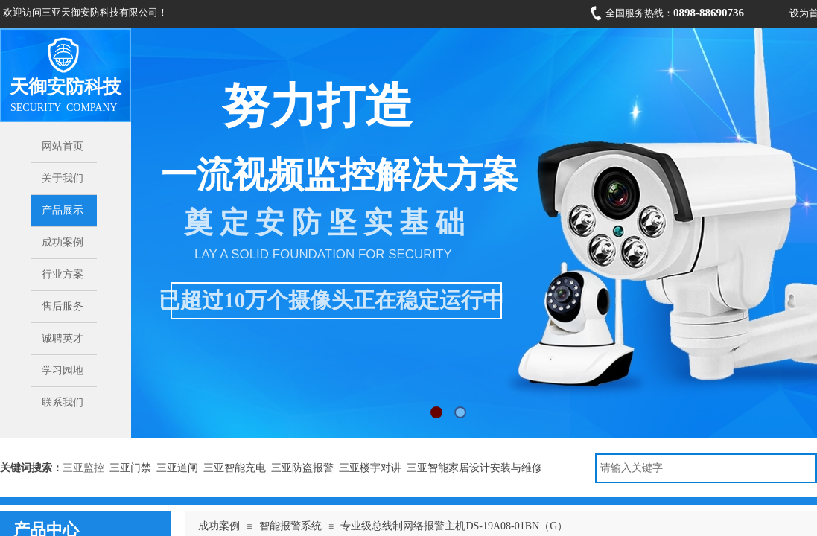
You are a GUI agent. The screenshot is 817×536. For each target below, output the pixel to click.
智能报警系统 (290, 526)
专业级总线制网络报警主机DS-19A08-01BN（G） (454, 526)
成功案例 (219, 526)
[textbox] (705, 468)
